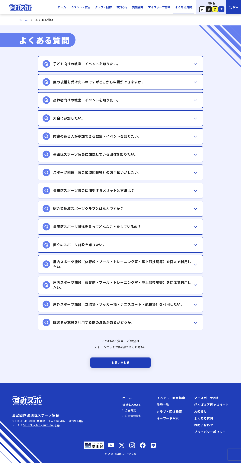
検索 (233, 7)
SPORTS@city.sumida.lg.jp (41, 425)
